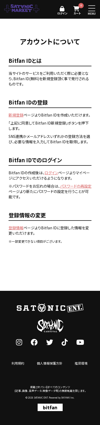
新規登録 (16, 115)
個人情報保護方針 (49, 363)
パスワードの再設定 (75, 186)
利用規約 (17, 363)
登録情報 (16, 227)
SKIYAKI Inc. (67, 397)
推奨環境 (81, 363)
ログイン (51, 172)
